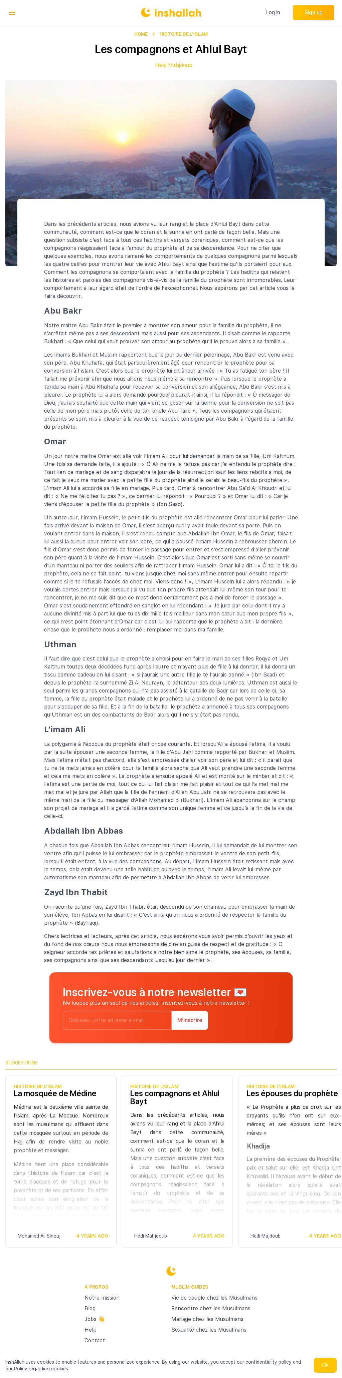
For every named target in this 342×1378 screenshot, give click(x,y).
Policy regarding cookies (41, 1368)
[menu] (12, 13)
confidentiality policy (268, 1362)
